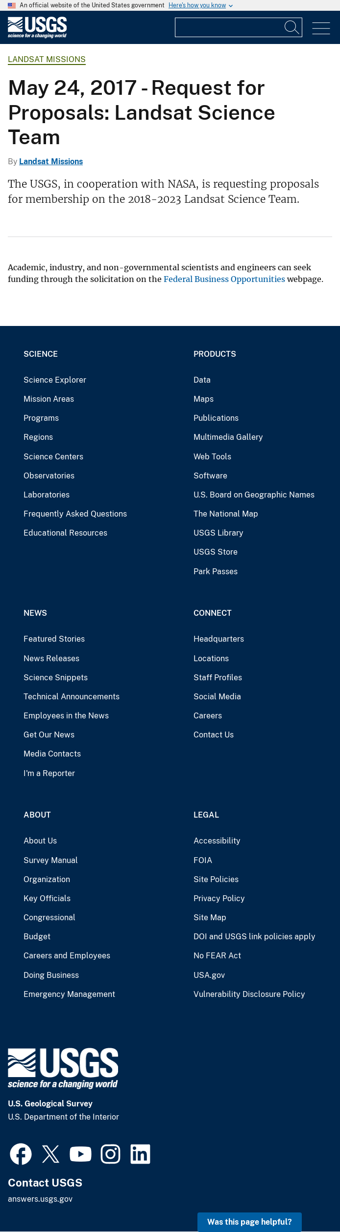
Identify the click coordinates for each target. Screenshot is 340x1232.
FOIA (203, 860)
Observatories (49, 475)
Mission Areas (49, 399)
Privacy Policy (219, 898)
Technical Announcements (72, 696)
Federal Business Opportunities (224, 279)
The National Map (226, 514)
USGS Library (218, 533)
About (37, 815)
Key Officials (47, 898)
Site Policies (216, 879)
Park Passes (216, 571)
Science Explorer (55, 380)
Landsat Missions (47, 59)
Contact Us (214, 734)
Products (215, 354)
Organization (47, 879)
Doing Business (51, 975)
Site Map (210, 917)
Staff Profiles (218, 677)
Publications (216, 418)
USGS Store (216, 552)
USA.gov (209, 975)
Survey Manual (51, 860)
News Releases (51, 658)
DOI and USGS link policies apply (255, 936)
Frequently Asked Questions (75, 514)
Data (202, 380)
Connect (213, 613)
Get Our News (49, 734)
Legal (206, 815)
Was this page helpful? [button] (249, 1222)
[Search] (292, 27)
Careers (208, 715)
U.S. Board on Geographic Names (254, 494)
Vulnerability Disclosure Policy (249, 994)
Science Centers (53, 456)
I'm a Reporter (49, 773)
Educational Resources (65, 533)
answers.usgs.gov (40, 1199)
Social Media (217, 696)
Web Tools (212, 456)
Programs (41, 418)
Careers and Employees (67, 955)
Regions (38, 437)
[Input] (238, 27)
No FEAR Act (217, 955)
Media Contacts (52, 753)
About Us (40, 840)
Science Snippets (56, 677)
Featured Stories (54, 639)
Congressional (49, 917)
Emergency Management (69, 994)
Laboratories (47, 494)
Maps (204, 399)
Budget (37, 936)
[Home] (37, 36)
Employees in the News (66, 715)
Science (41, 354)
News (35, 613)
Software (210, 475)
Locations (211, 658)
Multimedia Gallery (228, 437)
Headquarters (219, 639)
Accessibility (217, 840)
